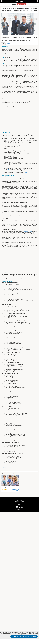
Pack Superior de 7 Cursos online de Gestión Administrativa (10, 487)
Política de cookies (19, 500)
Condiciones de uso (19, 502)
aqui (32, 633)
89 (17, 491)
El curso (3, 43)
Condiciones (8, 43)
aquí (8, 169)
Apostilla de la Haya (27, 231)
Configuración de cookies (19, 501)
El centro (14, 43)
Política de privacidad (19, 499)
